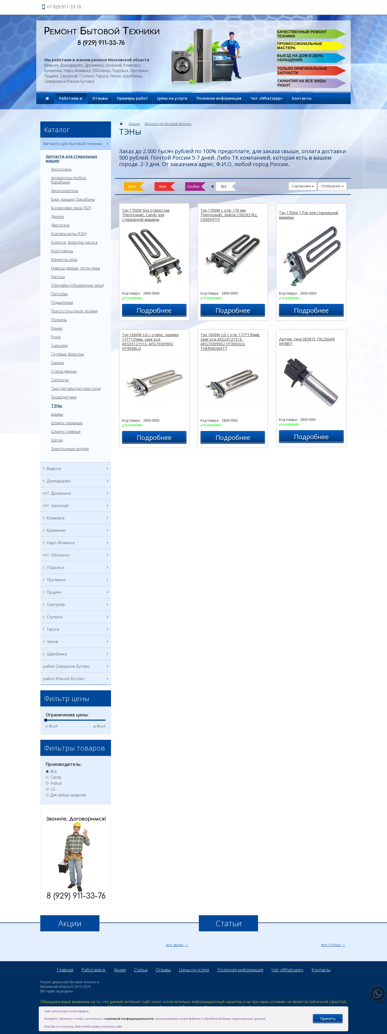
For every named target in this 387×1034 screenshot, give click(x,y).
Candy (56, 777)
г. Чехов (76, 642)
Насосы (58, 277)
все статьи (331, 944)
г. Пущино (76, 592)
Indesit (56, 783)
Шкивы (57, 414)
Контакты (301, 98)
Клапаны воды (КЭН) (69, 234)
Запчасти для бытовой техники (168, 123)
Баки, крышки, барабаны (73, 199)
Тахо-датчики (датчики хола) (76, 388)
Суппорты (60, 380)
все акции (174, 944)
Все (54, 771)
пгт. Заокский (76, 506)
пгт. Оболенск (76, 555)
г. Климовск (76, 518)
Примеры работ (132, 98)
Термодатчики (64, 397)
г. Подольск (76, 567)
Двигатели (60, 225)
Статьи (141, 970)
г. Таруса (76, 629)
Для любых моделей (68, 795)
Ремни (56, 328)
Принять (328, 1018)
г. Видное (76, 468)
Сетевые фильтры (67, 354)
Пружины (59, 320)
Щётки (57, 440)
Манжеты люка (64, 259)
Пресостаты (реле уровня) (74, 311)
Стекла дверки (64, 371)
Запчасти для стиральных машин (71, 158)
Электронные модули (70, 449)
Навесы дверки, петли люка (75, 268)
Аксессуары (61, 169)
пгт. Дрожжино (76, 493)
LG (53, 789)
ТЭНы (56, 406)
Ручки (56, 337)
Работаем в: (71, 98)
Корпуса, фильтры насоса (74, 242)
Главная (65, 970)
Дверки (57, 216)
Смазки (57, 363)
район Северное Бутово (76, 666)
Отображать (332, 186)
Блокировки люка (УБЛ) (71, 208)
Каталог (134, 123)
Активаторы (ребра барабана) (68, 180)
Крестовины (62, 251)
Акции (120, 970)
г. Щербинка (76, 654)
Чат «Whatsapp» (266, 98)
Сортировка (303, 186)
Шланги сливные (66, 431)
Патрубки (59, 294)
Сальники (59, 345)
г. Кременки (76, 530)
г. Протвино (76, 580)
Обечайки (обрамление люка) (77, 285)
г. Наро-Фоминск (76, 543)
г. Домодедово (76, 481)
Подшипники (62, 302)
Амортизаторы (64, 191)
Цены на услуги (172, 98)
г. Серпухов (76, 604)
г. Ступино (76, 617)
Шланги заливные (67, 423)
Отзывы (100, 98)
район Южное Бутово (76, 679)
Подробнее (154, 310)
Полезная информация (218, 98)
